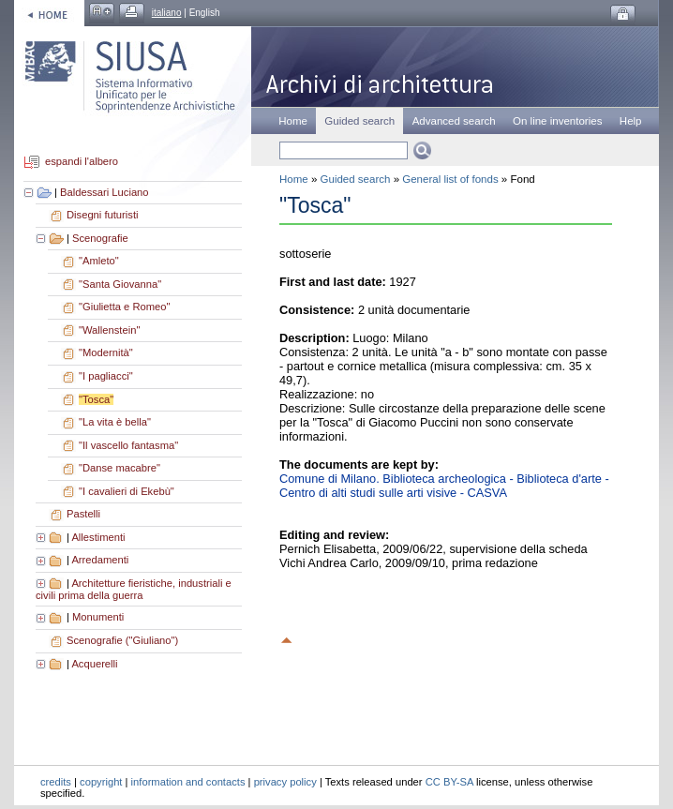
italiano (167, 12)
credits (55, 781)
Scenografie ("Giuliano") (122, 640)
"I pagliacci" (106, 376)
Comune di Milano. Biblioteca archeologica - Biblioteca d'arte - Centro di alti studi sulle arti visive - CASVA (444, 486)
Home (292, 121)
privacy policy (285, 781)
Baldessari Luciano (104, 192)
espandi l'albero (81, 162)
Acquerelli (94, 663)
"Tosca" (96, 399)
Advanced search (454, 121)
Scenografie (100, 238)
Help (631, 121)
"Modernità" (106, 352)
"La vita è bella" (115, 421)
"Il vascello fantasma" (128, 445)
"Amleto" (99, 260)
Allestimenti (98, 537)
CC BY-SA (449, 781)
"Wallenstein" (109, 330)
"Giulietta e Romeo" (125, 306)
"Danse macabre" (119, 467)
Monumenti (98, 616)
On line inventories (557, 121)
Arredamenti (99, 559)
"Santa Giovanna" (120, 284)
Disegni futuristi (102, 214)
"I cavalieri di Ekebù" (126, 491)
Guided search (356, 179)
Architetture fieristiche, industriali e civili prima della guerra (134, 589)
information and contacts (188, 781)
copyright (101, 781)
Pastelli (83, 513)
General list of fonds (450, 179)
